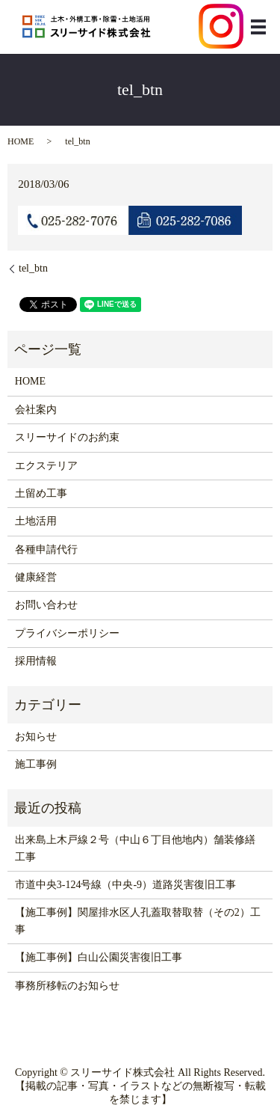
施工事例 (36, 764)
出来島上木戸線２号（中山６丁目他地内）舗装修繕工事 (135, 848)
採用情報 (36, 661)
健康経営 (36, 577)
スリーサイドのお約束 (67, 437)
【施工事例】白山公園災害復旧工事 (98, 957)
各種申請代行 (46, 549)
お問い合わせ (46, 605)
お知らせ (36, 736)
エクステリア (46, 465)
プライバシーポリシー (67, 633)
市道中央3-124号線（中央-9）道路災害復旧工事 (125, 884)
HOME (20, 141)
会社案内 (36, 409)
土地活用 (36, 521)
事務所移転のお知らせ (67, 985)
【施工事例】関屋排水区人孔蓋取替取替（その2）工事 (138, 920)
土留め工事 (41, 493)
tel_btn (33, 268)
